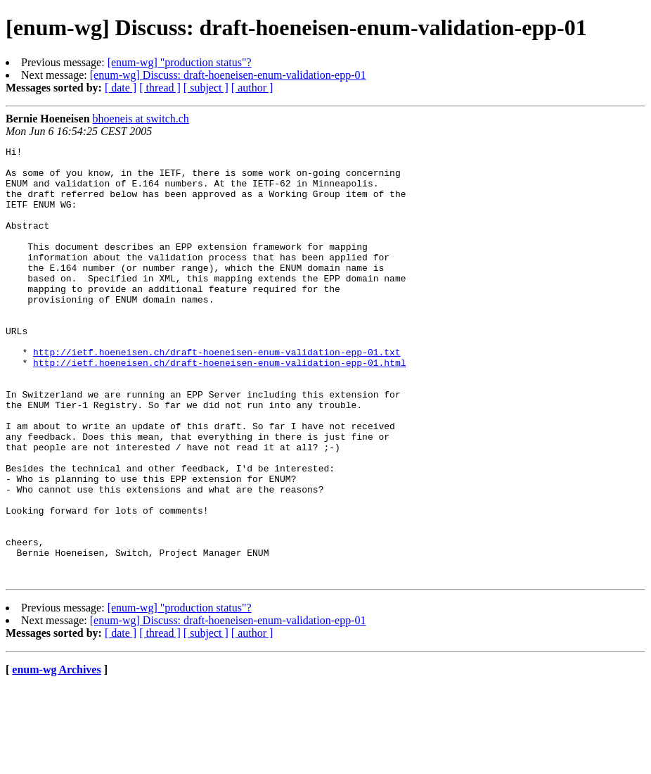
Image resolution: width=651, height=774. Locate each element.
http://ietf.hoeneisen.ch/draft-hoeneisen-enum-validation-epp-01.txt (217, 394)
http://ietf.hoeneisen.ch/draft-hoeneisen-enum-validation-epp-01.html (219, 406)
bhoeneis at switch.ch (141, 119)
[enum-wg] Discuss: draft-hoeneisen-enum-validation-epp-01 (228, 75)
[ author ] (252, 88)
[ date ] (120, 88)
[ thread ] (160, 88)
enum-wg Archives (56, 756)
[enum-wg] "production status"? (180, 62)
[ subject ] (205, 88)
